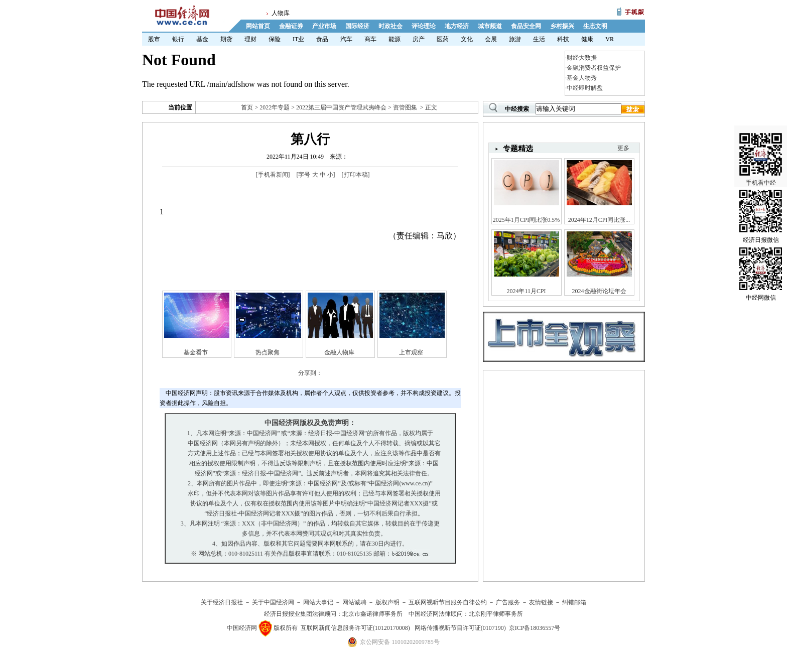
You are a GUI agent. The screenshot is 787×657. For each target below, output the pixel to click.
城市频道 (490, 26)
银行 (178, 39)
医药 (443, 39)
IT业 (298, 39)
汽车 (346, 39)
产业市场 (324, 26)
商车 (370, 39)
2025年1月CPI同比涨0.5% (526, 219)
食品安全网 (526, 26)
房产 (419, 39)
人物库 (281, 13)
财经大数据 (582, 57)
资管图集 (405, 107)
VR (609, 39)
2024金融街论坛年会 (599, 291)
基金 (202, 39)
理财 (250, 39)
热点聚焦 (267, 352)
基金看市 (196, 352)
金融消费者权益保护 (594, 67)
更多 (623, 148)
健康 (587, 39)
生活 (539, 39)
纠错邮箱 (574, 602)
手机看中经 (760, 151)
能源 (394, 39)
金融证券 (291, 26)
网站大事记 (318, 602)
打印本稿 (356, 174)
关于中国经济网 (273, 602)
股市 (154, 39)
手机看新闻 (273, 174)
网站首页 (258, 26)
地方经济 (457, 26)
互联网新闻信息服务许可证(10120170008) (355, 627)
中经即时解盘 (585, 87)
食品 (322, 39)
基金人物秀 (582, 77)
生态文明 (595, 26)
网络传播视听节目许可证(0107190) (460, 627)
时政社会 (390, 26)
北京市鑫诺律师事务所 (372, 613)
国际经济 (357, 26)
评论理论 (424, 26)
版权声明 (387, 602)
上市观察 (411, 352)
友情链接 (541, 602)
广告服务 (508, 602)
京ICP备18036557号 (535, 627)
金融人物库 (339, 352)
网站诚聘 (354, 602)
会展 (491, 39)
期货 (226, 39)
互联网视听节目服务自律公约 (448, 602)
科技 (563, 39)
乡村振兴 (562, 26)
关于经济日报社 (222, 602)
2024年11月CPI (526, 291)
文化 (467, 39)
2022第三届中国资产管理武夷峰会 (341, 107)
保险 (275, 39)
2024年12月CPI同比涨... (599, 219)
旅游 (515, 39)
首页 (247, 107)
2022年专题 (274, 107)
